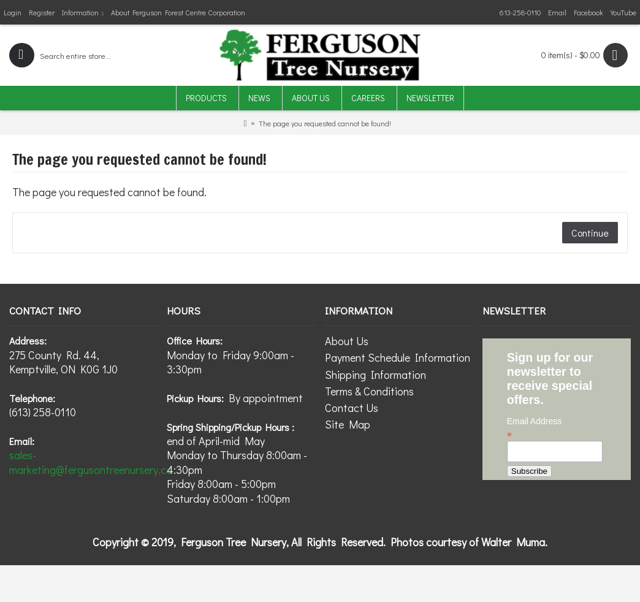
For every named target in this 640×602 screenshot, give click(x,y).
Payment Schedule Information (397, 357)
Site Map (347, 424)
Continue (590, 232)
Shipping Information (375, 374)
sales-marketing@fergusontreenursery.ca (90, 462)
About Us (346, 340)
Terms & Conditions (369, 391)
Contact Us (351, 407)
